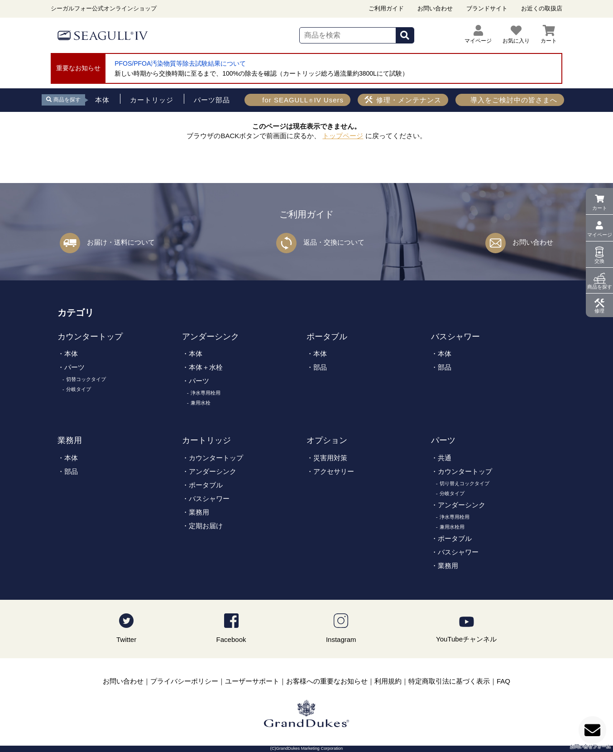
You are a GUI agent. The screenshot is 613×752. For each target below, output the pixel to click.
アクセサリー (333, 471)
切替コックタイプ (86, 379)
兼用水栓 (201, 402)
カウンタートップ (90, 336)
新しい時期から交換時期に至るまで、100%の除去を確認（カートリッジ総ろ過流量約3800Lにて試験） (261, 73)
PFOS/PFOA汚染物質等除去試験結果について (180, 63)
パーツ (74, 367)
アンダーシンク (210, 336)
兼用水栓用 (452, 527)
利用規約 (388, 681)
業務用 (69, 440)
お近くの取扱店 (541, 8)
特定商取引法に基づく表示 (449, 681)
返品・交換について (333, 242)
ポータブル (326, 336)
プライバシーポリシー (184, 681)
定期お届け (206, 526)
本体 (71, 353)
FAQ (503, 681)
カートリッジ (206, 440)
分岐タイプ (78, 389)
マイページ (599, 234)
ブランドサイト (487, 8)
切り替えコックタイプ (464, 483)
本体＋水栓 (206, 367)
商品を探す (599, 286)
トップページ (342, 136)
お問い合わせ (435, 8)
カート (599, 208)
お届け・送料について (121, 242)
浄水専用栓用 (205, 392)
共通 (444, 458)
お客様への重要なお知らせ (327, 681)
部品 (320, 367)
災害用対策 (330, 458)
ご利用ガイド (386, 8)
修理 (599, 310)
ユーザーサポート (252, 681)
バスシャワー (455, 336)
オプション (326, 440)
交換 (599, 261)
